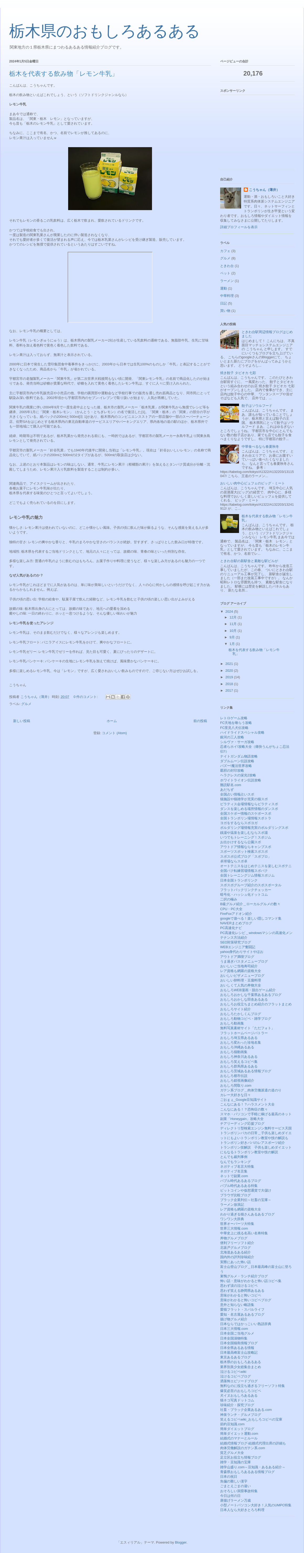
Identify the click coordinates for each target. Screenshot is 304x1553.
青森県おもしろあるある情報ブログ (247, 1472)
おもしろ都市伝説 (233, 1076)
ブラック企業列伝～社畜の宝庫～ (245, 1200)
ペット (225, 273)
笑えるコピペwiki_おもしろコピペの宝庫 (251, 1419)
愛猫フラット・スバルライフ (242, 1309)
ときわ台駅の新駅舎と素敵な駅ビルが (249, 561)
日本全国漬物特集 (233, 1338)
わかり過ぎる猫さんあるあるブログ (247, 1214)
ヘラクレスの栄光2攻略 (238, 775)
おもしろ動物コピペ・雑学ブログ (245, 1019)
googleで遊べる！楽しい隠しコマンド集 (250, 918)
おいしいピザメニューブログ (242, 976)
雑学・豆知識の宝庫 (235, 1462)
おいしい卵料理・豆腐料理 (240, 980)
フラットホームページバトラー (244, 1033)
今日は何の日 (230, 1496)
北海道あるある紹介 (235, 1252)
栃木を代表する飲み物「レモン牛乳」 (63, 73)
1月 (233, 644)
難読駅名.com (230, 785)
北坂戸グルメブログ (235, 1248)
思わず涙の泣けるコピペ (239, 1286)
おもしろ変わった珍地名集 (240, 1042)
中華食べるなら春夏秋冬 (260, 447)
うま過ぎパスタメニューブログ (244, 961)
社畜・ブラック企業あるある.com (246, 1410)
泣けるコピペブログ (235, 1376)
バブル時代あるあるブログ (240, 1181)
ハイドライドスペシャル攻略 (242, 732)
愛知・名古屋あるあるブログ (242, 1314)
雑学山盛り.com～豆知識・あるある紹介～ (252, 1467)
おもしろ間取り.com (235, 1085)
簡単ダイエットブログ (237, 1429)
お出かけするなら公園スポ (240, 842)
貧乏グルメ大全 (232, 1453)
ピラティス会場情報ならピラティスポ (249, 804)
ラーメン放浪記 (232, 1205)
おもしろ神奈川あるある (239, 1057)
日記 (223, 303)
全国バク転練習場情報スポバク (244, 871)
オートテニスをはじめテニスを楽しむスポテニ (256, 866)
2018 (229, 684)
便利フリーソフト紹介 (237, 1243)
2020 (229, 671)
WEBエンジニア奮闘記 (237, 947)
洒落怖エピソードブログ (239, 1381)
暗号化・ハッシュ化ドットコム (244, 894)
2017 (229, 690)
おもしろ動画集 (232, 1023)
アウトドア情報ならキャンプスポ (245, 847)
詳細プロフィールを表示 (239, 227)
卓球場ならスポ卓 (233, 861)
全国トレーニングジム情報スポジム (247, 875)
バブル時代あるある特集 (239, 1186)
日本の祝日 (228, 1477)
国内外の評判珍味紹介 (237, 1257)
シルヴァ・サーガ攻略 (237, 742)
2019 (229, 677)
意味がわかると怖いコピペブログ (245, 1300)
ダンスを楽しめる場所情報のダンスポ (249, 809)
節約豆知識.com (232, 1424)
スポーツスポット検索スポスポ (244, 851)
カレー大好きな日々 (235, 1095)
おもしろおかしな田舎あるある (244, 999)
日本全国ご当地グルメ (237, 1333)
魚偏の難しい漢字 (233, 1481)
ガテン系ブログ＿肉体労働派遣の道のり (250, 1090)
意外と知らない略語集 (237, 1305)
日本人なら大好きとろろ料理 (242, 1510)
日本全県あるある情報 (237, 1348)
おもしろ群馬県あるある (239, 1066)
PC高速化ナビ (231, 928)
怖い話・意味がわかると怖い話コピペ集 (250, 1281)
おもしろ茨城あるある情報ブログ (245, 1071)
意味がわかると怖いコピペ (240, 1295)
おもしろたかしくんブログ (240, 1014)
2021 (229, 664)
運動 (223, 288)
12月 (234, 617)
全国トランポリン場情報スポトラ (245, 818)
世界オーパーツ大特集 (237, 1224)
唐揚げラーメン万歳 (235, 1500)
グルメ (26, 704)
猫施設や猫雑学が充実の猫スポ (244, 799)
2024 (229, 611)
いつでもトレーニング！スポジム (245, 837)
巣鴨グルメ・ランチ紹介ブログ (244, 1276)
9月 (233, 637)
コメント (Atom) (114, 733)
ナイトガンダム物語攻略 (239, 756)
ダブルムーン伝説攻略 (237, 761)
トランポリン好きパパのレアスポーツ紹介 (252, 1143)
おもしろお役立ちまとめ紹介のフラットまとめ (256, 1004)
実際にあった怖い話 (235, 1262)
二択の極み (228, 899)
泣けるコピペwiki (233, 1372)
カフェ (225, 251)
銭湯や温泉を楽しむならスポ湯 (244, 833)
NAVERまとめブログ (236, 923)
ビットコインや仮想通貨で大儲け (245, 1190)
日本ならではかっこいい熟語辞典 (245, 1324)
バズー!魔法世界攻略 (236, 766)
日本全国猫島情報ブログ (239, 1343)
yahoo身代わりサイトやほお (241, 952)
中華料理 (227, 296)
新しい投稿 (21, 721)
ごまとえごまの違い (235, 1486)
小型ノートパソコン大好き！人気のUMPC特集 (255, 1505)
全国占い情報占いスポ (237, 794)
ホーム (112, 721)
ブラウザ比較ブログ (235, 1195)
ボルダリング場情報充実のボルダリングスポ (254, 828)
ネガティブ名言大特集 (237, 1166)
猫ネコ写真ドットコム (237, 1400)
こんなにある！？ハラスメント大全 (247, 1104)
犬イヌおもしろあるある (239, 1395)
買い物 (225, 311)
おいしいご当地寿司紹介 (239, 966)
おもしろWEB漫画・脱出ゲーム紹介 (248, 990)
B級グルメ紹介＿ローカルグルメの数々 (250, 904)
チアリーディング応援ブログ (242, 1123)
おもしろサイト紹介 (235, 1009)
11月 (234, 624)
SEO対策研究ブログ (235, 942)
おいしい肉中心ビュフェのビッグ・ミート (252, 483)
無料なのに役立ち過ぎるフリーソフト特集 (252, 1386)
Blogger (180, 1542)
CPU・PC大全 (231, 909)
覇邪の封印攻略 (232, 770)
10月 (234, 631)
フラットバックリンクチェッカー (245, 890)
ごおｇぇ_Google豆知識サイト (243, 1100)
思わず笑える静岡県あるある (242, 1291)
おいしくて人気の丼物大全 (240, 985)
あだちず (227, 790)
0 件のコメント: (86, 697)
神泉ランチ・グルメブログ (240, 1415)
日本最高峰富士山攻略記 (239, 1352)
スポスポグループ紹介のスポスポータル (250, 885)
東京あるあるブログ (235, 1357)
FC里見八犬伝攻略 (234, 728)
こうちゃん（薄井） (264, 190)
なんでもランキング (235, 1162)
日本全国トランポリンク (239, 880)
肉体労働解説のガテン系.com (242, 1448)
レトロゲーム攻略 (233, 718)
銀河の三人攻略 (232, 737)
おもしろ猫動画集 (233, 1052)
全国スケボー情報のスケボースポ (245, 813)
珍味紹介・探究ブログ (237, 1405)
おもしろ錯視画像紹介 (237, 1080)
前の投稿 (200, 721)
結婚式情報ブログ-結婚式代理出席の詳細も (253, 1443)
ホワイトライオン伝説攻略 (240, 780)
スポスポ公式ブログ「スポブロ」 (245, 856)
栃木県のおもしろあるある (104, 31)
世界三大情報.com (234, 1228)
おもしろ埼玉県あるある (239, 1038)
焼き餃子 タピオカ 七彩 (238, 373)
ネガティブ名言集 (233, 1171)
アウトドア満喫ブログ (237, 957)
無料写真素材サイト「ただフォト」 (247, 1028)
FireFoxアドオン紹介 (236, 914)
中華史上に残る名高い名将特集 (244, 1233)
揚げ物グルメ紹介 (233, 1319)
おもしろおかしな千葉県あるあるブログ (250, 995)
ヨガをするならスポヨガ (239, 823)
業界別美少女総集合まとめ (240, 1367)
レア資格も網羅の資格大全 (240, 971)
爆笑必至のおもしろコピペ (240, 1391)
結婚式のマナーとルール (239, 1438)
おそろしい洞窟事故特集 (239, 1491)
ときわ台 (227, 266)
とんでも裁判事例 (233, 1157)
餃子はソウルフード (257, 406)
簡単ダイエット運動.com (239, 1433)
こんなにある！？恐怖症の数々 (244, 1109)
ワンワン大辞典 (232, 1219)
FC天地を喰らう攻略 (236, 723)
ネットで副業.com (234, 1176)
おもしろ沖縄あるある (237, 1047)
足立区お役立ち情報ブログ (240, 1457)
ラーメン (227, 281)
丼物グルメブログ (233, 1238)
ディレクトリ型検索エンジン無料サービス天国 (256, 1128)
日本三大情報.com (234, 1329)
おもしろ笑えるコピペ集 (239, 1062)
